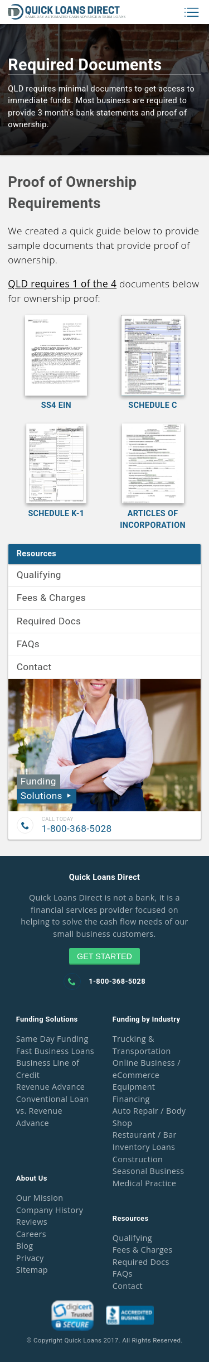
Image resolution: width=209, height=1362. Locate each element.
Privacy (30, 1258)
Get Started (104, 956)
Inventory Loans (144, 1147)
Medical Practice (144, 1183)
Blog (24, 1245)
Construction (138, 1159)
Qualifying (39, 574)
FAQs (28, 643)
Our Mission (40, 1197)
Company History (50, 1210)
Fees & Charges (51, 597)
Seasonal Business (148, 1171)
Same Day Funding (52, 1038)
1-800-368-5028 (77, 828)
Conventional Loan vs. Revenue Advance (52, 1111)
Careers (31, 1234)
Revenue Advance (50, 1086)
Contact (34, 666)
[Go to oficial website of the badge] (72, 1327)
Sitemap (32, 1269)
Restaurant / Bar (145, 1134)
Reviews (31, 1221)
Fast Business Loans (55, 1051)
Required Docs (49, 621)
